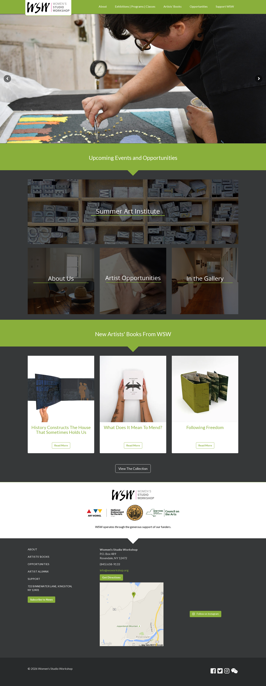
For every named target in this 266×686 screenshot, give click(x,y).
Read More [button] (61, 445)
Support (34, 578)
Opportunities (38, 564)
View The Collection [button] (133, 469)
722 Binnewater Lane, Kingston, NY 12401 (50, 588)
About (32, 549)
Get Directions (111, 577)
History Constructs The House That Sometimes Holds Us (61, 430)
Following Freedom (205, 427)
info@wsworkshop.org (114, 570)
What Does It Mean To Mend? (133, 427)
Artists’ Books (38, 556)
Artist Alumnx (38, 571)
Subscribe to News (41, 599)
